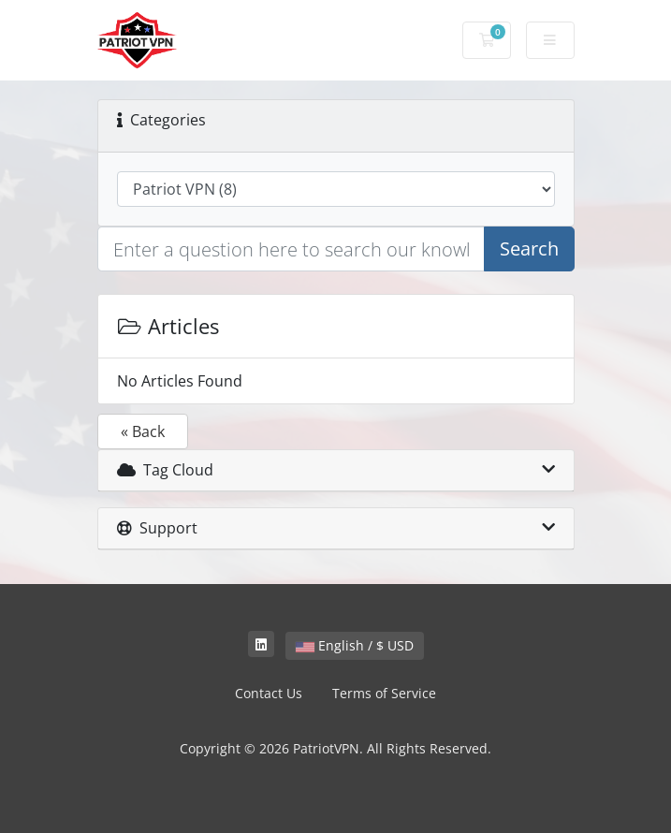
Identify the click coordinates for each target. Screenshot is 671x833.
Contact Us (268, 693)
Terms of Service (384, 693)
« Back (143, 431)
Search (529, 248)
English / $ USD (355, 645)
